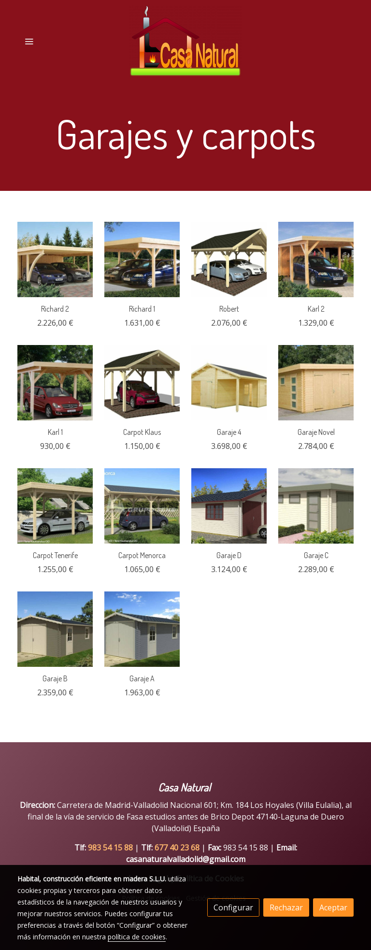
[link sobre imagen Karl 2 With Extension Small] (316, 259)
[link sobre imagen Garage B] (55, 629)
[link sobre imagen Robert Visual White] (229, 259)
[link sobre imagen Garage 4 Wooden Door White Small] (229, 382)
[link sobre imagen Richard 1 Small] (142, 259)
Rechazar (286, 907)
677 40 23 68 (178, 847)
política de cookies (137, 936)
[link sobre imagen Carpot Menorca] (142, 506)
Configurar (233, 907)
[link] (185, 41)
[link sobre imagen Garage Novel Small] (316, 382)
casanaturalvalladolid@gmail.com (185, 859)
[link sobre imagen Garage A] (142, 629)
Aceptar (333, 907)
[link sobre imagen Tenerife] (55, 506)
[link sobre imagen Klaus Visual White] (142, 382)
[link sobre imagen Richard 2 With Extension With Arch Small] (55, 259)
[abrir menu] (29, 41)
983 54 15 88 (110, 847)
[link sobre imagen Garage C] (316, 506)
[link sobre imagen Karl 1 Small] (55, 382)
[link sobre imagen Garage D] (229, 506)
